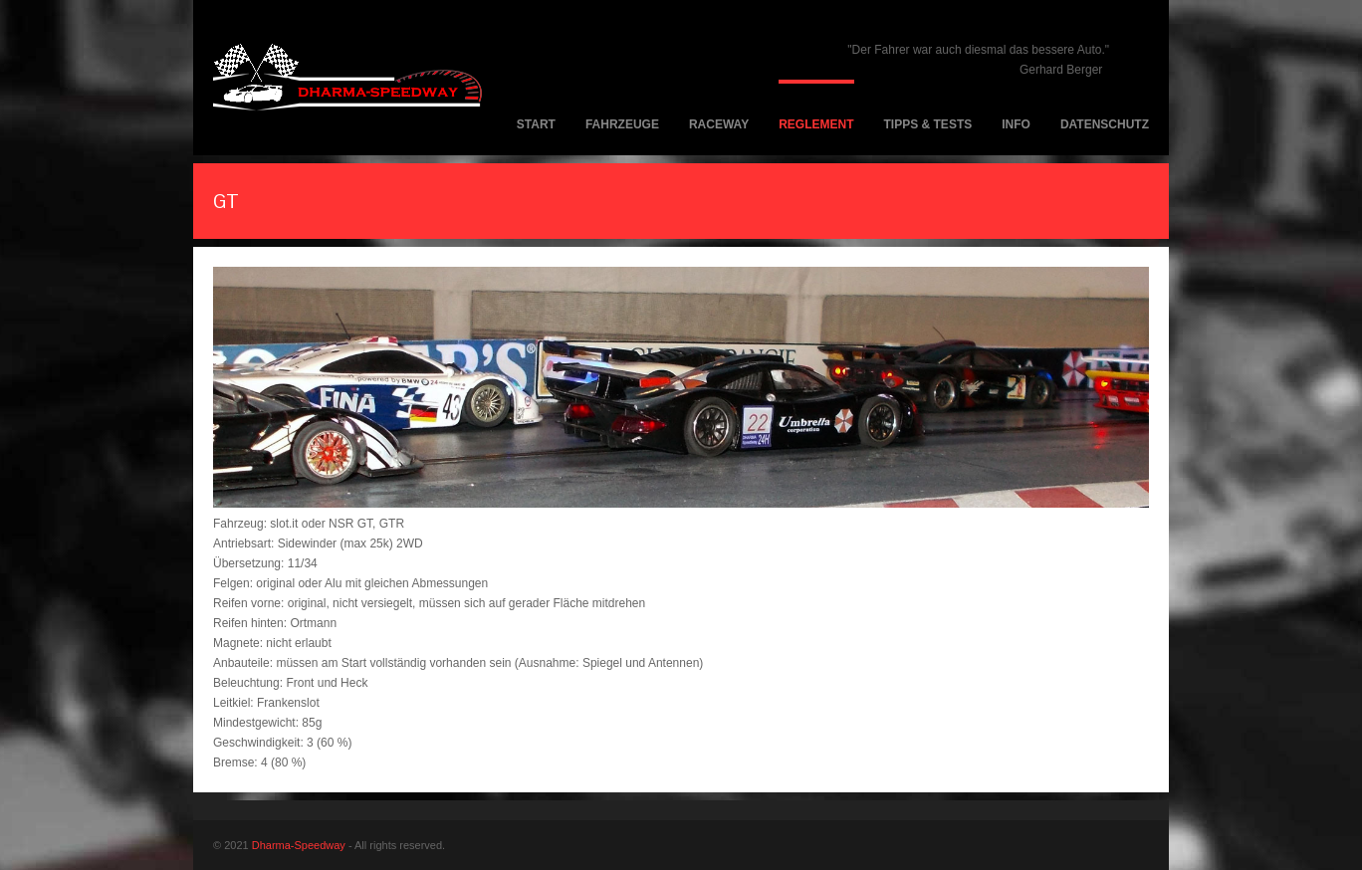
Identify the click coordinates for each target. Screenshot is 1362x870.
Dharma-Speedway (298, 845)
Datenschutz (1104, 124)
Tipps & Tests (928, 124)
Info (1016, 124)
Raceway (719, 124)
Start (536, 124)
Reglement (816, 124)
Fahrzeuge (622, 124)
